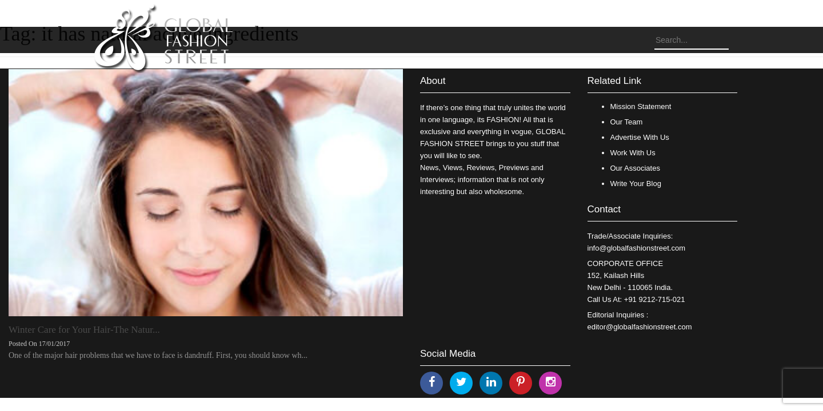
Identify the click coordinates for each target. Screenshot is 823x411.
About (432, 80)
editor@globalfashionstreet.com (640, 327)
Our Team (626, 122)
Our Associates (635, 168)
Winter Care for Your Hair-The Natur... (84, 329)
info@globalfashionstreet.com (636, 248)
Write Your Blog (635, 183)
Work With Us (633, 152)
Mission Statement (641, 106)
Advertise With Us (639, 137)
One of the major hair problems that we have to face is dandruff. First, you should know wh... (158, 355)
